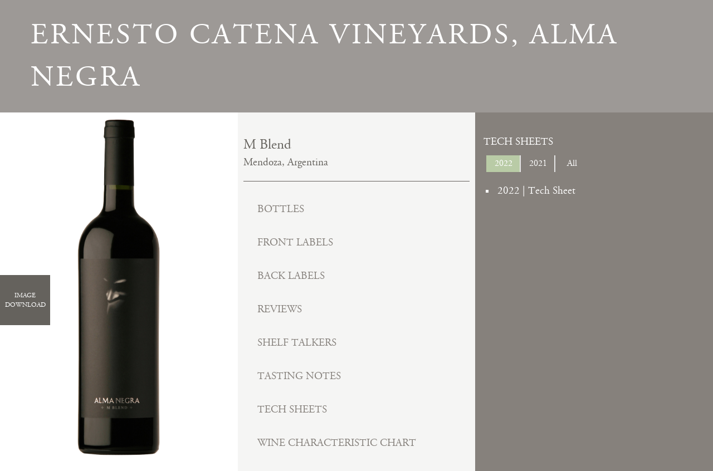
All (572, 163)
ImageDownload (25, 300)
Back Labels (291, 276)
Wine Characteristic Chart (336, 443)
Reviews (279, 309)
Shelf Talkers (296, 343)
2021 (538, 163)
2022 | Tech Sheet (536, 191)
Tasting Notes (299, 376)
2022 (503, 163)
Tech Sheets (292, 409)
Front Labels (295, 242)
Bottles (280, 209)
